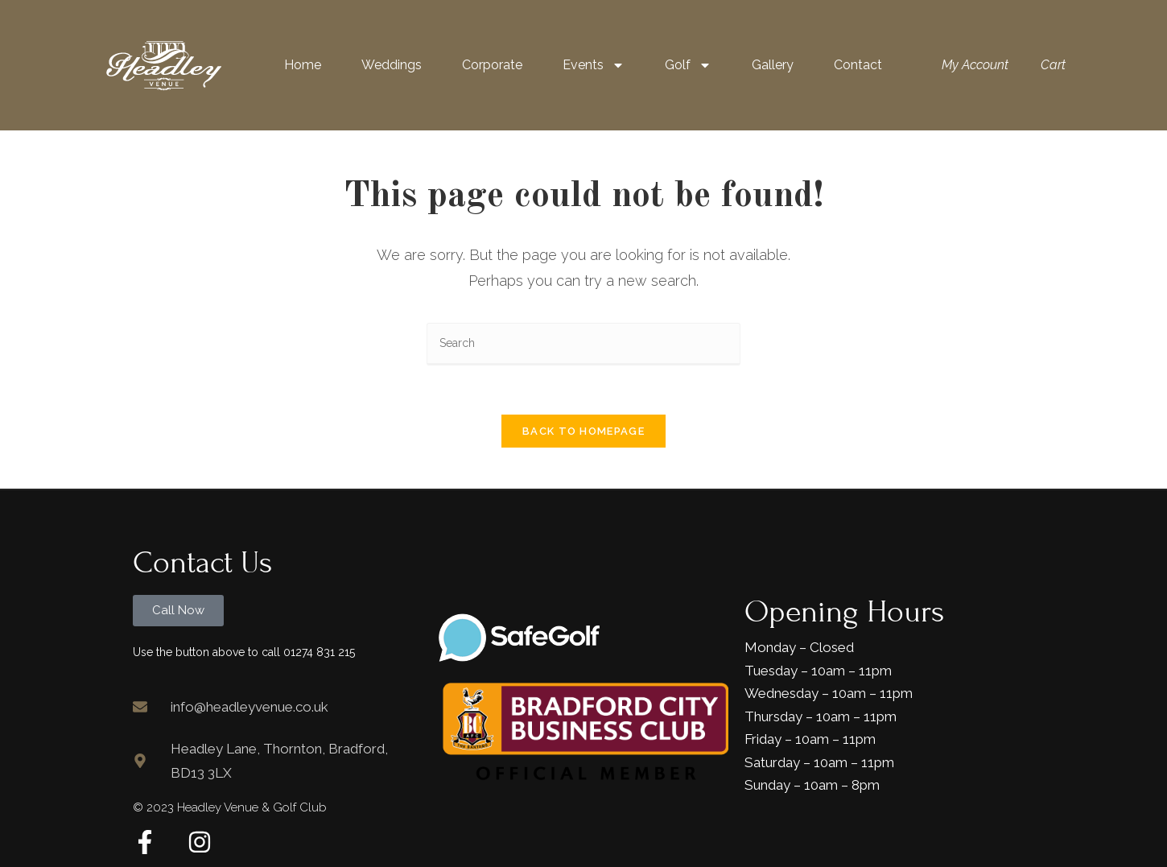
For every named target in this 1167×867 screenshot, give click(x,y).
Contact (858, 64)
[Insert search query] (583, 344)
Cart (1053, 64)
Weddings (391, 64)
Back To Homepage (583, 431)
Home (302, 64)
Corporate (492, 64)
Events (594, 65)
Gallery (773, 64)
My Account (975, 64)
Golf (688, 65)
